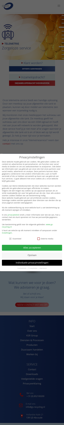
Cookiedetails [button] (22, 268)
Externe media (45, 238)
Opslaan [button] (32, 254)
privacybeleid (13, 214)
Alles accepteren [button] (32, 247)
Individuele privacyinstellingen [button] (32, 262)
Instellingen (7, 232)
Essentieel (15, 238)
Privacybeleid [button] (33, 268)
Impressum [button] (43, 268)
